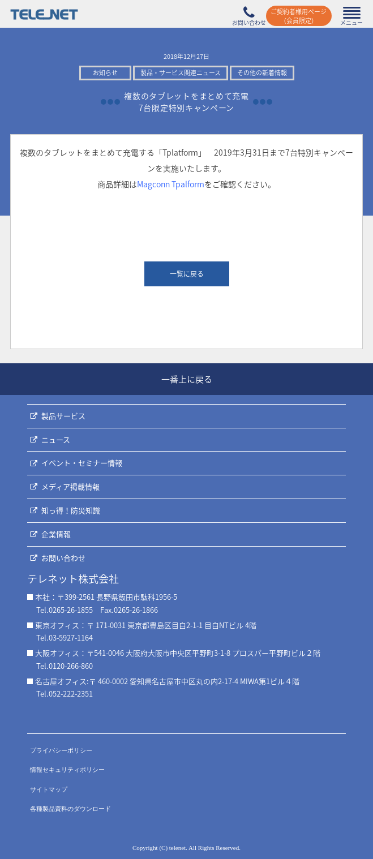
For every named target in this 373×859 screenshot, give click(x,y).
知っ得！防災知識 (70, 510)
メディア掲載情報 (70, 486)
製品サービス (63, 415)
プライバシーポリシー (61, 750)
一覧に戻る (187, 274)
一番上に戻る (186, 379)
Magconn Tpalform (170, 184)
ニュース (55, 439)
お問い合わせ (63, 557)
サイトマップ (48, 789)
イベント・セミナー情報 (81, 462)
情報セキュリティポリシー (67, 769)
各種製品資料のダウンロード (70, 808)
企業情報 (56, 534)
